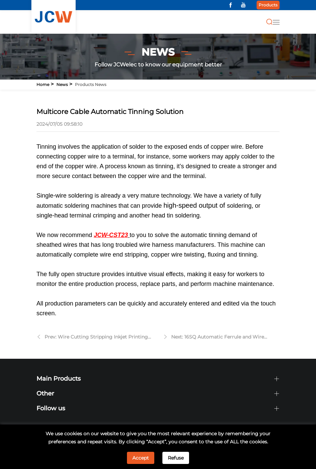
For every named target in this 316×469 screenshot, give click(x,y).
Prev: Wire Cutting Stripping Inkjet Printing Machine (96, 338)
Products (268, 4)
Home (42, 84)
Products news (90, 84)
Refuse (176, 458)
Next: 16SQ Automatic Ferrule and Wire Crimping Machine (217, 338)
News (62, 84)
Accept (140, 458)
